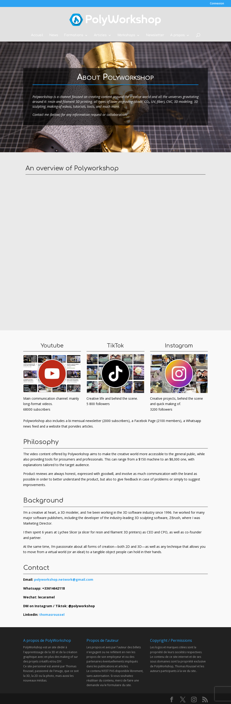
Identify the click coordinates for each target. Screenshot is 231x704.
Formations (73, 35)
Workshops (126, 35)
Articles (100, 35)
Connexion (217, 3)
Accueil (37, 35)
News (53, 35)
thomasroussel (51, 614)
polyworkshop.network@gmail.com (63, 579)
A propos (177, 35)
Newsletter (155, 35)
